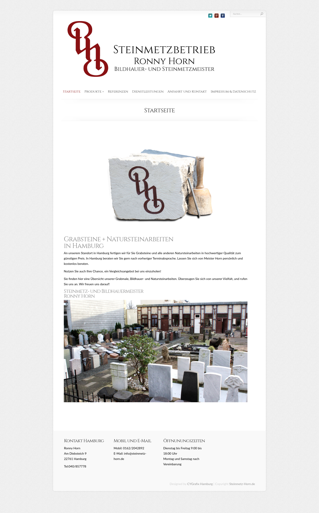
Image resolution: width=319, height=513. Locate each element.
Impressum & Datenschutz (233, 91)
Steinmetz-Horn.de (242, 484)
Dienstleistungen (148, 91)
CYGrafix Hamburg (200, 484)
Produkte (94, 91)
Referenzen (118, 91)
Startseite (71, 91)
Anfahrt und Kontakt (187, 91)
